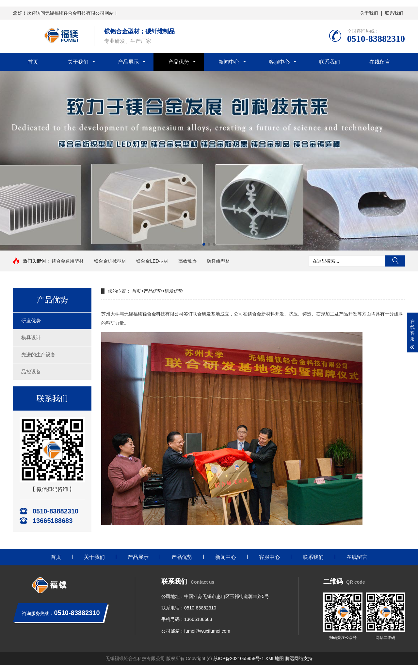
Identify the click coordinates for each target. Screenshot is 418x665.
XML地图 (274, 658)
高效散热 (187, 261)
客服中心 (279, 62)
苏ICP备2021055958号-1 (238, 658)
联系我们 (394, 13)
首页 (33, 62)
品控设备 (31, 371)
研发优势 (31, 320)
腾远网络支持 (299, 658)
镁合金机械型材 (110, 261)
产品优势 (178, 62)
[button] (203, 244)
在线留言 (379, 62)
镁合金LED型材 (152, 261)
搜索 (395, 261)
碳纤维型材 (218, 261)
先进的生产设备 (38, 354)
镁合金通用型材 (68, 261)
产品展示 (128, 62)
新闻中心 (228, 62)
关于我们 (369, 13)
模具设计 (31, 337)
